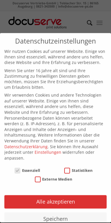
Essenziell (27, 167)
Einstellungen (48, 149)
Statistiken (78, 167)
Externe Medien (54, 176)
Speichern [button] (55, 216)
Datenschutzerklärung (26, 144)
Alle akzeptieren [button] (55, 198)
